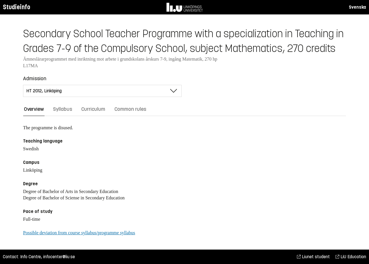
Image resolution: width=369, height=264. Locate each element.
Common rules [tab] (130, 109)
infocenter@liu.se (59, 256)
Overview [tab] (34, 109)
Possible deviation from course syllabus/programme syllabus (79, 232)
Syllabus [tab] (62, 109)
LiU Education (351, 256)
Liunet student (313, 256)
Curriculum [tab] (93, 109)
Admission (34, 78)
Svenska (357, 7)
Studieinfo (16, 7)
